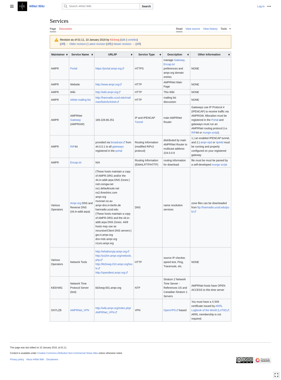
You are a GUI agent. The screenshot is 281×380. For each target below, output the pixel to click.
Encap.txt (169, 64)
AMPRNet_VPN (79, 310)
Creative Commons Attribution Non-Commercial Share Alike (67, 353)
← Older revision (76, 43)
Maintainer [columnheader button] (58, 54)
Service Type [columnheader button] (146, 54)
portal (118, 150)
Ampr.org (75, 203)
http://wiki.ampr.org (107, 92)
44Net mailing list (80, 99)
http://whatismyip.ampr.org (111, 251)
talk (123, 39)
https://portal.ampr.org (109, 68)
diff (62, 43)
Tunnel (139, 122)
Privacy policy (17, 359)
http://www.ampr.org (107, 84)
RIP (193, 132)
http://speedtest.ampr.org (110, 272)
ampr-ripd (206, 142)
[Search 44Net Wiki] (101, 6)
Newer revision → (124, 43)
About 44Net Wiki (35, 359)
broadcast (116, 142)
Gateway (179, 60)
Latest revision (96, 43)
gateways (118, 146)
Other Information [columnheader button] (209, 54)
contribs (132, 39)
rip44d (219, 142)
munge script (210, 132)
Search (146, 6)
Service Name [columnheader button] (80, 54)
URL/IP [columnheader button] (112, 54)
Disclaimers (52, 359)
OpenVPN (170, 310)
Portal (73, 68)
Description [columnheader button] (174, 54)
